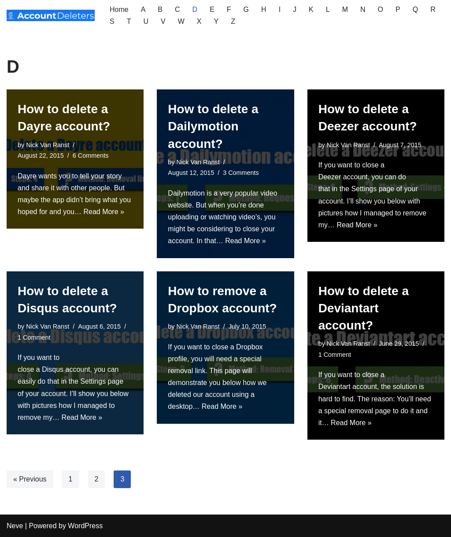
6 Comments (91, 155)
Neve (15, 526)
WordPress (85, 526)
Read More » (103, 211)
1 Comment (34, 337)
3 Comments (241, 172)
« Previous (30, 479)
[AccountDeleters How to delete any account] (51, 15)
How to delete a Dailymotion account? (213, 126)
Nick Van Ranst (47, 144)
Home (119, 9)
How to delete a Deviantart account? (363, 308)
